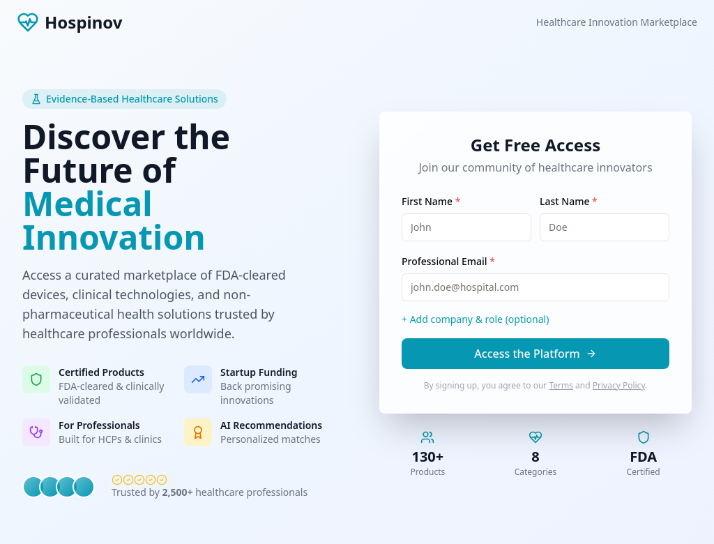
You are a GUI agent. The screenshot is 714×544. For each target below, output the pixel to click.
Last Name (569, 201)
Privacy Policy (619, 385)
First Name (431, 201)
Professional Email (448, 261)
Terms (561, 385)
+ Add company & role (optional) (475, 319)
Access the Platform (535, 353)
